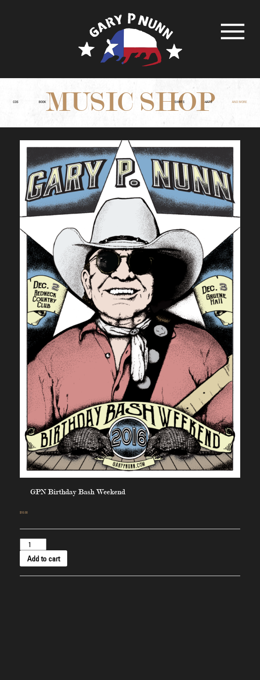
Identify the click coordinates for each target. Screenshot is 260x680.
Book (42, 102)
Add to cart (43, 558)
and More (239, 102)
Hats (208, 102)
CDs (15, 102)
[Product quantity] (33, 544)
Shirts (179, 102)
